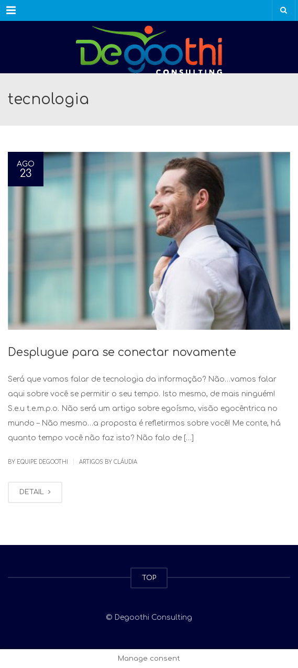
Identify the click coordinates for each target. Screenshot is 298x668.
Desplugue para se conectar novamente (122, 352)
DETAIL (35, 492)
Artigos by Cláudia (108, 462)
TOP (149, 578)
